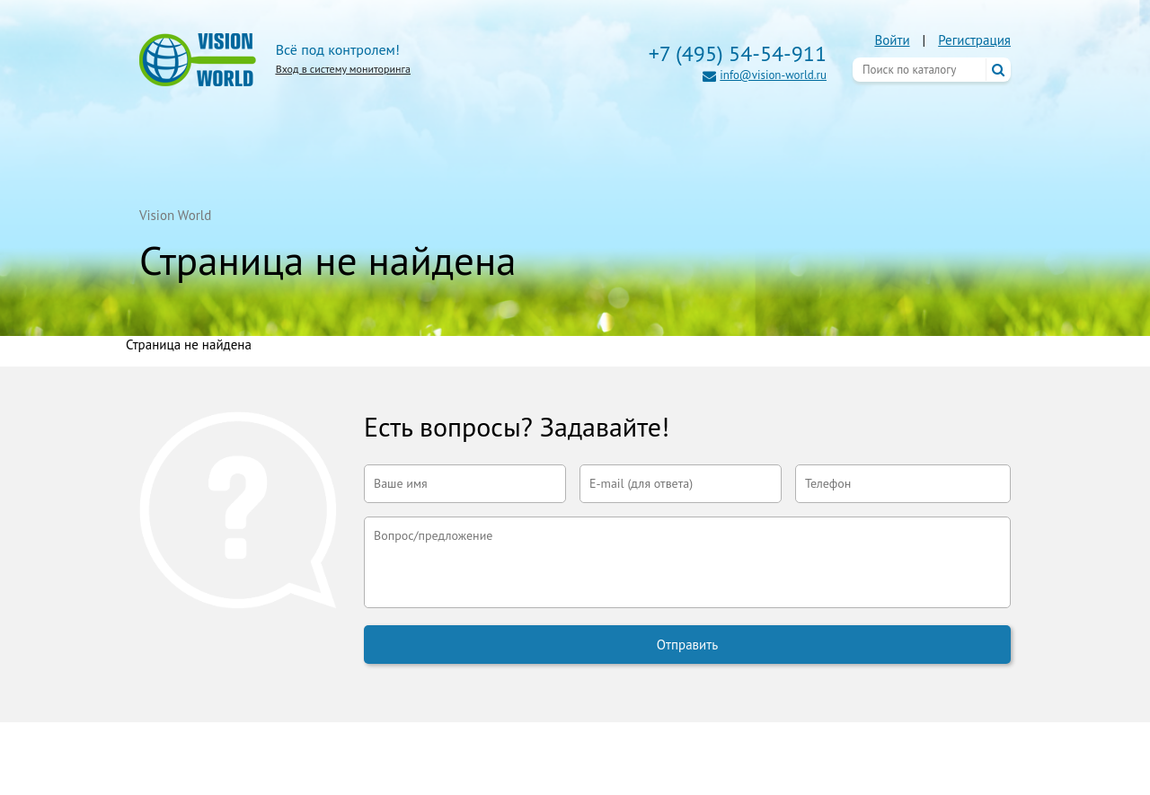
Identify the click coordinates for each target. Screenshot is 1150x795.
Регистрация (974, 40)
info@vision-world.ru (773, 75)
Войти (891, 40)
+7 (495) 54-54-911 (738, 53)
